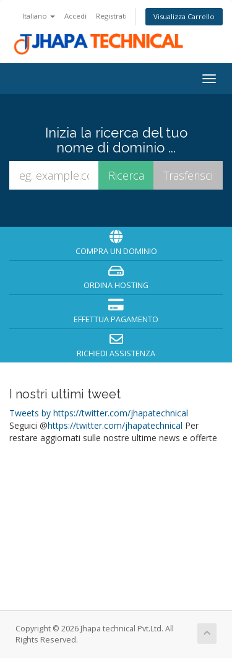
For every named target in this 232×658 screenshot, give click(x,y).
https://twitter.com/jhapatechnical (115, 425)
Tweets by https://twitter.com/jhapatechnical (98, 413)
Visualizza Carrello (184, 16)
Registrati (111, 15)
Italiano (38, 15)
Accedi (75, 15)
